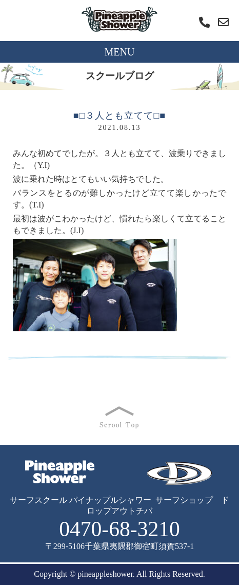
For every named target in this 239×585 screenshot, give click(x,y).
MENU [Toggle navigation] (120, 52)
